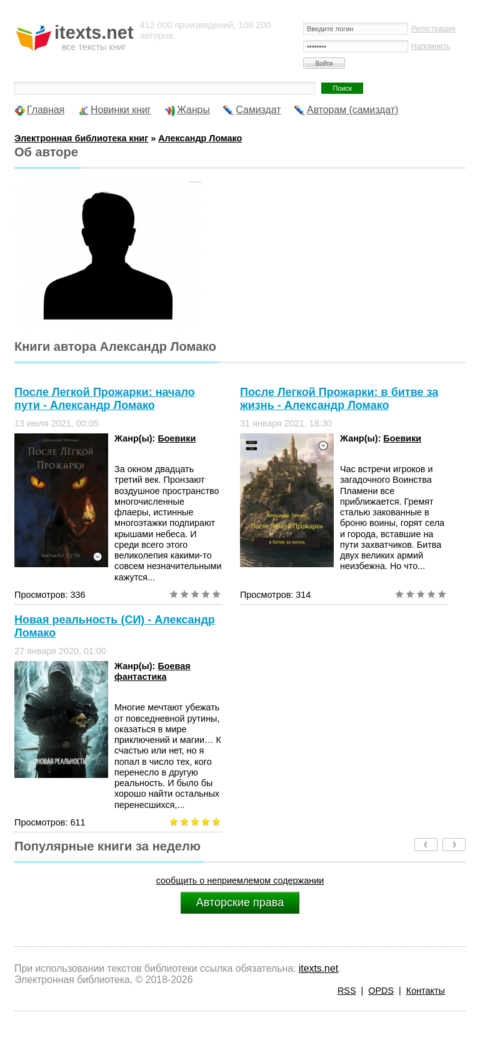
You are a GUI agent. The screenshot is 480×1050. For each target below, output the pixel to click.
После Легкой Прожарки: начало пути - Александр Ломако (104, 398)
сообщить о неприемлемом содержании (240, 881)
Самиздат (258, 109)
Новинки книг (121, 109)
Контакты (425, 991)
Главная (45, 109)
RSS (347, 991)
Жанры (193, 109)
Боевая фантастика (152, 671)
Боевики (177, 438)
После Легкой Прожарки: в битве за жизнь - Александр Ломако (339, 398)
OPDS (381, 991)
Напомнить (430, 46)
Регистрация (433, 28)
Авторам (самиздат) (352, 109)
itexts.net (318, 968)
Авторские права (240, 902)
